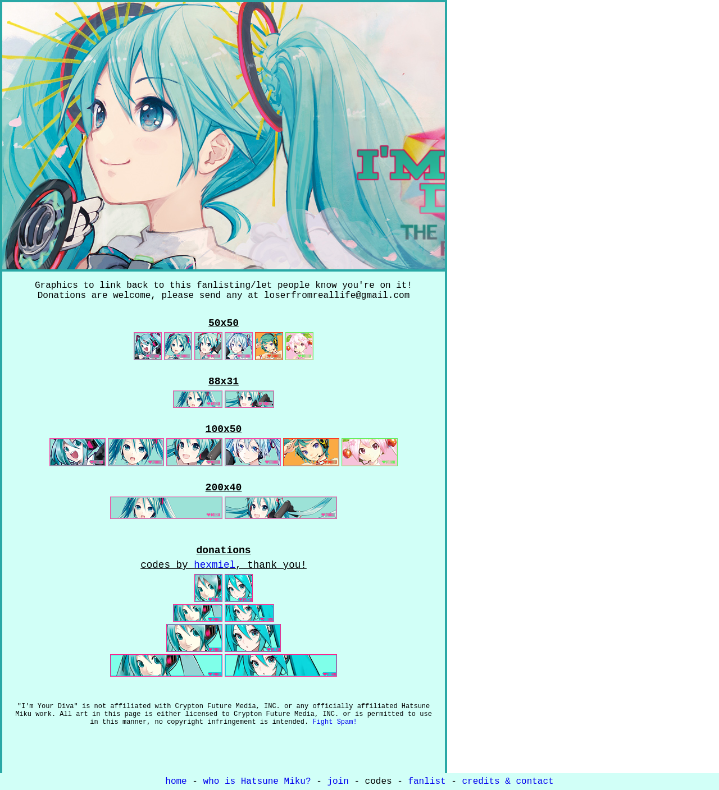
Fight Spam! (334, 744)
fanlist (426, 783)
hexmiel (214, 582)
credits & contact (507, 783)
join (337, 783)
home (175, 783)
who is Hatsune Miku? (257, 783)
